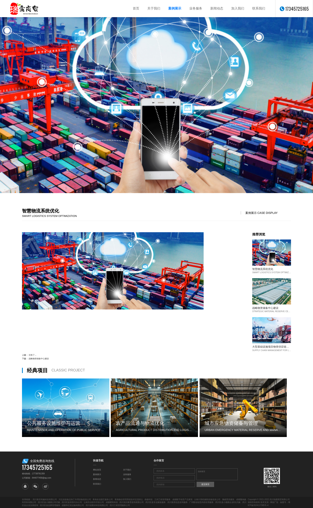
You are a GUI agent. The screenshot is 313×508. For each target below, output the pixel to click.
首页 (136, 8)
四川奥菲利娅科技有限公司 (45, 499)
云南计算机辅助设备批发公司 (207, 499)
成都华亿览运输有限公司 (73, 505)
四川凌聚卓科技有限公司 (97, 505)
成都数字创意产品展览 (182, 499)
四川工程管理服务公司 (120, 505)
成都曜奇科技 (112, 502)
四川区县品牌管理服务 (50, 505)
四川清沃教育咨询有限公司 (131, 502)
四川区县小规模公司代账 (49, 502)
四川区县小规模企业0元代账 (228, 502)
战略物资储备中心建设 (39, 358)
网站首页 (97, 470)
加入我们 (237, 8)
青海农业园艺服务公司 (103, 499)
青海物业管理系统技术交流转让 (129, 499)
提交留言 (205, 484)
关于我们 (153, 8)
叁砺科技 (148, 499)
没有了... (32, 355)
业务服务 (195, 8)
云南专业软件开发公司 (94, 502)
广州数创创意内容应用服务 (201, 502)
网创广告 (274, 502)
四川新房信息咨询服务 (177, 502)
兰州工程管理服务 (162, 499)
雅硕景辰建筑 (228, 499)
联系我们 (258, 8)
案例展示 (174, 8)
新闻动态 (216, 8)
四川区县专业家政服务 (156, 502)
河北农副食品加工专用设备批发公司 (75, 499)
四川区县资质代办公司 (72, 502)
